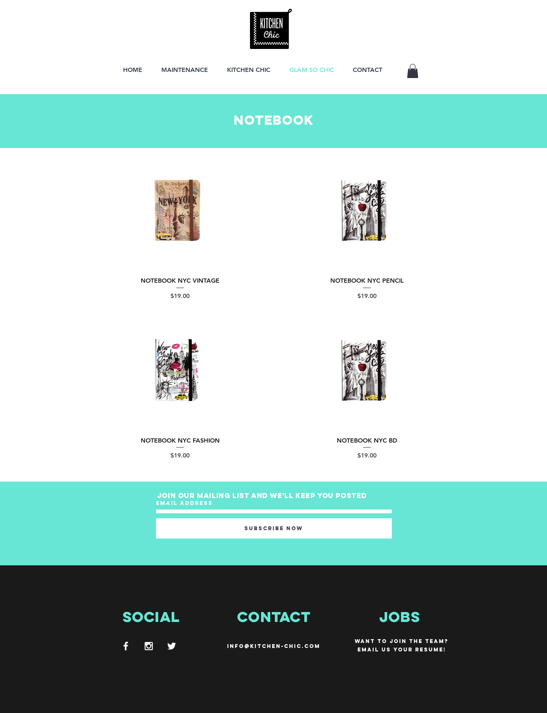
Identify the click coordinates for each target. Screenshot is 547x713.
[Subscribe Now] (274, 528)
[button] (413, 71)
